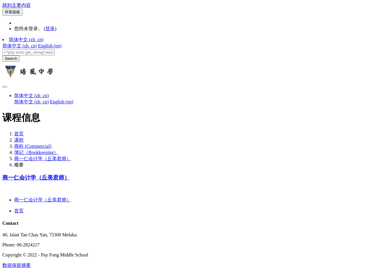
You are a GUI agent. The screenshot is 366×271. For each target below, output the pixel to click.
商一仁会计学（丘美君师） (42, 158)
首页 (19, 133)
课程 (19, 139)
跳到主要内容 (16, 5)
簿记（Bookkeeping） (36, 152)
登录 (50, 28)
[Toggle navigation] (4, 87)
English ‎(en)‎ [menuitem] (50, 45)
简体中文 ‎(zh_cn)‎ (26, 39)
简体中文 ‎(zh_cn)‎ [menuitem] (19, 45)
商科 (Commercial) (32, 146)
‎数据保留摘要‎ (16, 265)
